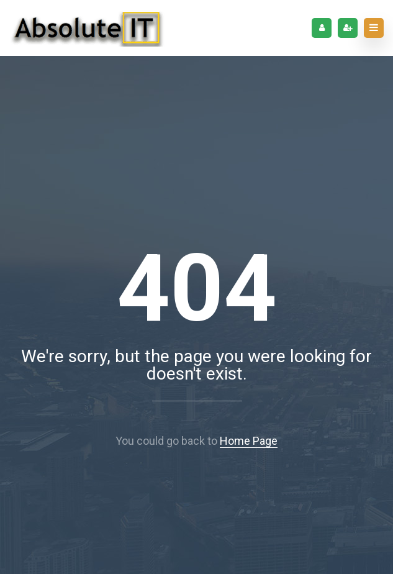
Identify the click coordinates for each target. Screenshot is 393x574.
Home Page (249, 440)
